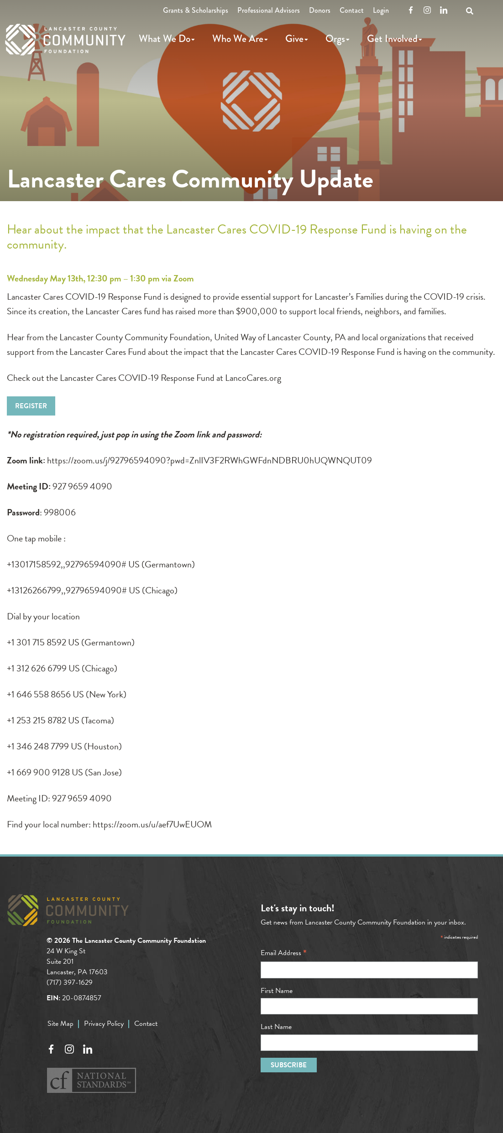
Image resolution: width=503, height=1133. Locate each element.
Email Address (284, 953)
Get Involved (392, 38)
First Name (277, 990)
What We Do (164, 38)
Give (294, 38)
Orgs (335, 38)
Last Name (276, 1026)
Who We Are (237, 38)
